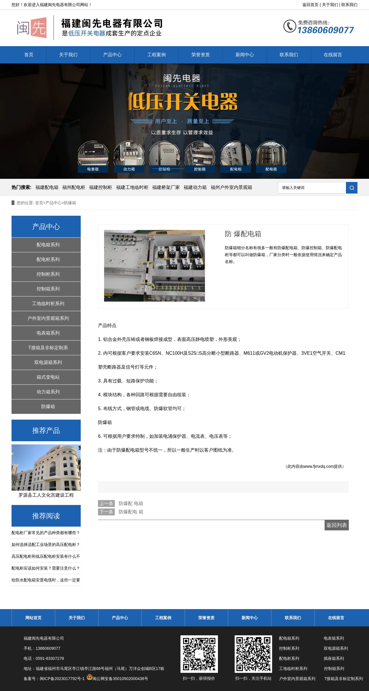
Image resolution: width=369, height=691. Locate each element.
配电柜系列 (48, 259)
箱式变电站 (48, 377)
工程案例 (156, 54)
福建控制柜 (100, 187)
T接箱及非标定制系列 (48, 350)
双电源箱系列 (48, 362)
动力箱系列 (48, 391)
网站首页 (33, 617)
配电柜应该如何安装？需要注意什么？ (46, 568)
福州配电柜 (73, 187)
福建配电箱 (47, 187)
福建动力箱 (195, 187)
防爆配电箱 (128, 450)
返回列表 (336, 525)
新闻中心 (245, 54)
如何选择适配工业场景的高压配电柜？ (46, 544)
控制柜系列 (48, 274)
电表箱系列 (48, 333)
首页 (28, 54)
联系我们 (349, 4)
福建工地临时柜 (132, 187)
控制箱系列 (48, 288)
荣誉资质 (200, 54)
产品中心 (112, 54)
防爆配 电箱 (131, 503)
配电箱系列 (48, 244)
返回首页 (310, 4)
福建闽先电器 (52, 4)
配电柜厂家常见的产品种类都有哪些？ (46, 532)
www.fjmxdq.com (319, 466)
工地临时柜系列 (48, 303)
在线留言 (333, 54)
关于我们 (330, 4)
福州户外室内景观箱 (231, 187)
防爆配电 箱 (131, 511)
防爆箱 (48, 406)
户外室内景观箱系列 (48, 318)
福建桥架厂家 (166, 187)
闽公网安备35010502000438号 (120, 678)
